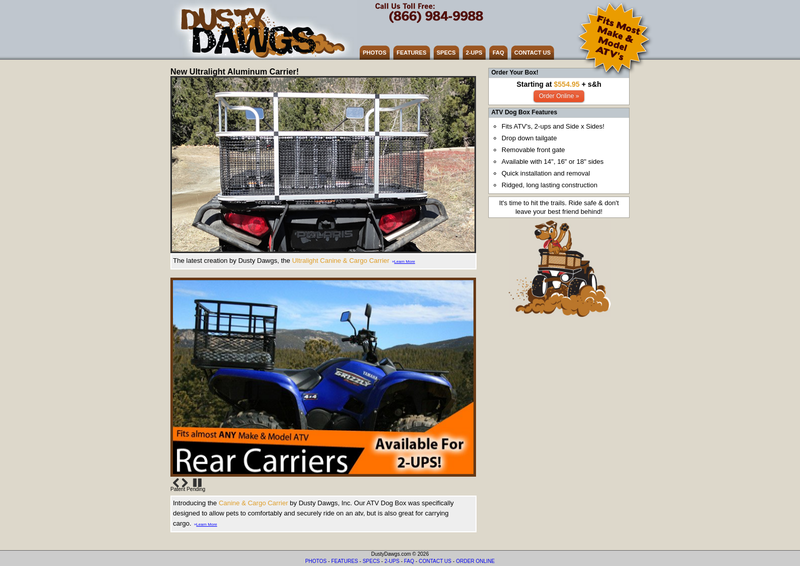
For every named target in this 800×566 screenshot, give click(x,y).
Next (185, 482)
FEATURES (411, 53)
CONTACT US (532, 53)
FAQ (498, 53)
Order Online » (559, 96)
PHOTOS (374, 53)
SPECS (446, 53)
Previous (176, 482)
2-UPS (474, 53)
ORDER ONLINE (475, 561)
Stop (197, 482)
